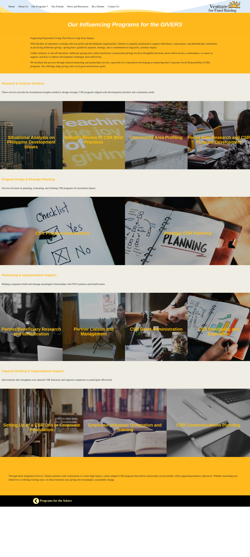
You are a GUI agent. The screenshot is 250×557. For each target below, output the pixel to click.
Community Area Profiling (156, 137)
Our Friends (57, 6)
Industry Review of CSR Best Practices (93, 140)
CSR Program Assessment (63, 233)
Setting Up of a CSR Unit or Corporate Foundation (41, 427)
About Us (23, 6)
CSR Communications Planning (208, 425)
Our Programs (39, 6)
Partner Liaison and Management (94, 331)
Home (12, 6)
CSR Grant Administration (156, 329)
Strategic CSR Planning (187, 233)
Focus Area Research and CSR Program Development (219, 140)
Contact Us (113, 6)
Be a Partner (98, 6)
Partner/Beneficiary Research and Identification (31, 331)
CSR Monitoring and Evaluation (218, 331)
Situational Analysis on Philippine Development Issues (31, 142)
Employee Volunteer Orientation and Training (125, 427)
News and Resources (77, 6)
